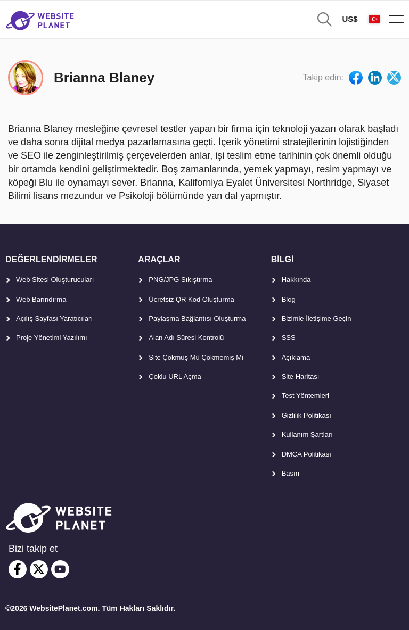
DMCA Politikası (306, 454)
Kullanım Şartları (307, 434)
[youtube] (60, 569)
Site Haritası (301, 376)
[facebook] (18, 569)
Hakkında (296, 280)
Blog (289, 299)
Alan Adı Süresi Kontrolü (186, 338)
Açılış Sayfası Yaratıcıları (54, 318)
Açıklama (296, 357)
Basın (290, 473)
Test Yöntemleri (305, 396)
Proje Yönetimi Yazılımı (51, 338)
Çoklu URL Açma (175, 376)
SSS (289, 338)
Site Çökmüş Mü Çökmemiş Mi (196, 357)
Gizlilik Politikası (306, 415)
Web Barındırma (41, 299)
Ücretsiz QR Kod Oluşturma (191, 299)
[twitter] (39, 569)
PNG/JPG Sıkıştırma (180, 280)
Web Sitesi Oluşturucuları (55, 280)
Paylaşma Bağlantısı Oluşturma (197, 318)
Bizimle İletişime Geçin (316, 318)
